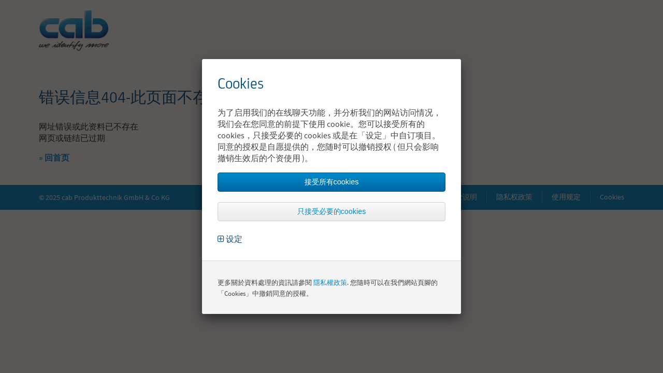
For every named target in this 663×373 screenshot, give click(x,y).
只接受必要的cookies (331, 211)
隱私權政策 (330, 282)
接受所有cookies (332, 182)
